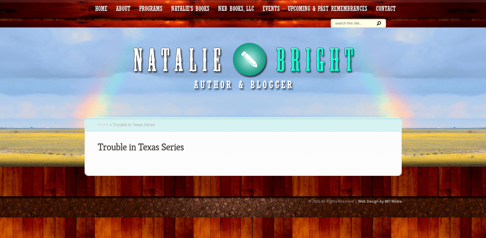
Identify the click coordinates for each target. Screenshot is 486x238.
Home (103, 125)
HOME (101, 9)
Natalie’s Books (190, 9)
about (123, 9)
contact (386, 9)
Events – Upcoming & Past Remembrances (315, 9)
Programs (151, 9)
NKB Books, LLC (236, 9)
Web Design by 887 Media (380, 201)
